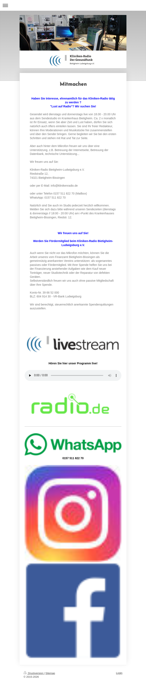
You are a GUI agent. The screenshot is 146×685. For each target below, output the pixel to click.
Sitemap (50, 673)
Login (119, 672)
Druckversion (34, 673)
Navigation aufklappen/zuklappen (73, 5)
